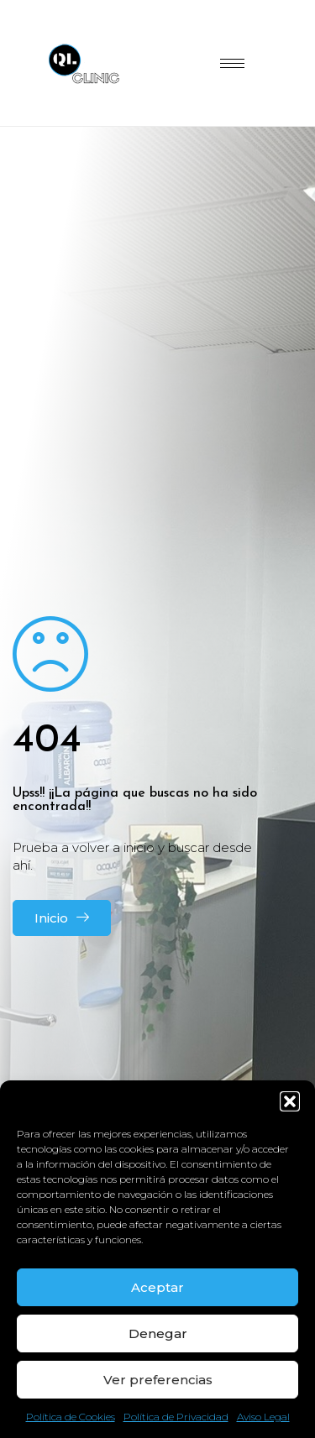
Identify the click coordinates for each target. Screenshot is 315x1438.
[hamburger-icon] (232, 63)
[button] (289, 1101)
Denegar (158, 1333)
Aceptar (157, 1287)
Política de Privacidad (175, 1416)
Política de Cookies (70, 1416)
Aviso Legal (263, 1416)
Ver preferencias (158, 1380)
